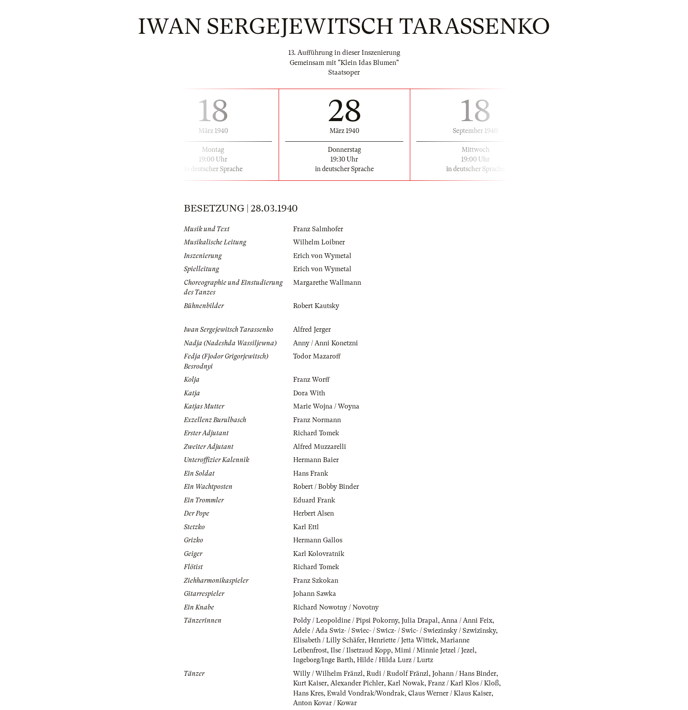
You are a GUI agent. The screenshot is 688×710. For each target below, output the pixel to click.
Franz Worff (311, 380)
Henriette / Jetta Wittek (402, 640)
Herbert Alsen (313, 513)
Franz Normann (317, 420)
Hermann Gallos (317, 540)
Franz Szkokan (315, 580)
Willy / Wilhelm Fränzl (328, 674)
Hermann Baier (316, 460)
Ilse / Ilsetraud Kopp (360, 650)
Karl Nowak (405, 683)
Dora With (309, 393)
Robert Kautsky (316, 306)
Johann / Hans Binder (464, 674)
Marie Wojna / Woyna (326, 406)
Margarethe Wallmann (327, 283)
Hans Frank (310, 473)
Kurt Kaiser (310, 683)
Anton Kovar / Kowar (325, 703)
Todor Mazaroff (316, 356)
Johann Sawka (314, 594)
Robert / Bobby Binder (326, 487)
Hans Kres (308, 693)
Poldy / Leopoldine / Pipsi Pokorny (345, 620)
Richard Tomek (316, 433)
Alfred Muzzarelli (319, 447)
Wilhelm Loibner (319, 242)
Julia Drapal (419, 620)
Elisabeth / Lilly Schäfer (329, 640)
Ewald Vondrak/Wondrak (366, 693)
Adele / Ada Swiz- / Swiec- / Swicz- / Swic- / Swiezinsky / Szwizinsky (394, 631)
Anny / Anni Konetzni (325, 343)
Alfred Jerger (312, 329)
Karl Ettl (306, 527)
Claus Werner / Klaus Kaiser (449, 693)
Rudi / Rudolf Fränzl (397, 674)
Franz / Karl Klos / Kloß (463, 683)
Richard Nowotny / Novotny (336, 607)
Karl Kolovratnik (318, 554)
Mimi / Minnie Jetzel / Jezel (434, 650)
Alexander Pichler (357, 683)
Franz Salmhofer (318, 229)
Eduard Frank (314, 500)
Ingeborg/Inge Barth (323, 660)
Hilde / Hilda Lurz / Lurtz (395, 660)
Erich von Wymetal (322, 256)
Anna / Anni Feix (466, 620)
